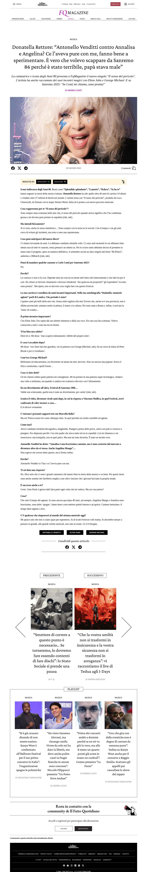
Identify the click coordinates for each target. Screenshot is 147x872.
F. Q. (53, 679)
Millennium (77, 4)
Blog (70, 4)
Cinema (59, 19)
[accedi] (129, 4)
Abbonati (115, 4)
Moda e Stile (95, 19)
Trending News (18, 19)
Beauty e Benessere (115, 19)
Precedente (51, 575)
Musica (71, 19)
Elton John (75, 532)
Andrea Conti (74, 90)
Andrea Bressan (96, 679)
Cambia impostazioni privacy (65, 852)
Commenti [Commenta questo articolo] (128, 168)
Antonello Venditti (51, 532)
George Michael (97, 532)
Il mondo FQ (91, 4)
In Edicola (65, 4)
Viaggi (82, 19)
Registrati (83, 827)
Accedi (64, 827)
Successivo (95, 575)
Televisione (46, 19)
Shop (83, 4)
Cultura (132, 19)
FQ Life (32, 19)
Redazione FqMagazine (30, 776)
